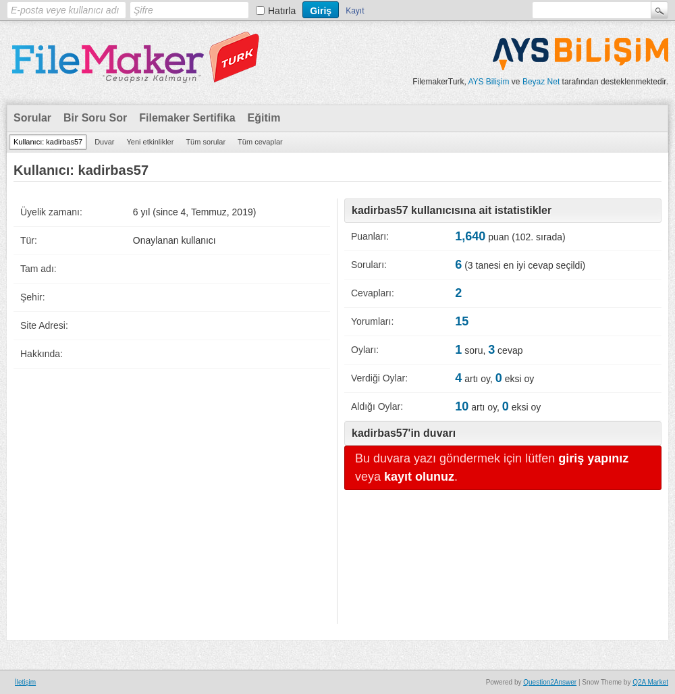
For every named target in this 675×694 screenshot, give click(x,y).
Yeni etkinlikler (149, 142)
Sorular (32, 118)
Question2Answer (549, 682)
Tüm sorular (205, 142)
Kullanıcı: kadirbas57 (48, 142)
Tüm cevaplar (260, 142)
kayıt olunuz (419, 476)
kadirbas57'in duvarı (404, 433)
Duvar (104, 142)
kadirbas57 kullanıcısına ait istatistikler (451, 210)
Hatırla (282, 11)
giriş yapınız (593, 458)
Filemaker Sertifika (187, 118)
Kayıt (355, 11)
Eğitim (264, 118)
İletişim (25, 682)
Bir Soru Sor (95, 118)
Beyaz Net (541, 81)
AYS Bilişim (488, 81)
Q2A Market (650, 682)
